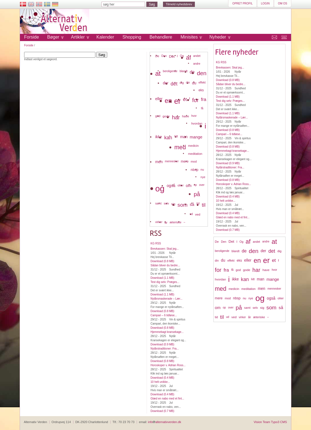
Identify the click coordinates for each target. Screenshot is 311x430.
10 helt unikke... (225, 200)
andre (265, 241)
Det (231, 241)
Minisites (189, 37)
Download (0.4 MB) (228, 196)
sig (262, 307)
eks (239, 260)
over (230, 307)
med (220, 288)
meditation (248, 288)
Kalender (105, 37)
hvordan (220, 279)
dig (279, 251)
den (254, 251)
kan (245, 279)
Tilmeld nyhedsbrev (179, 4)
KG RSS (221, 62)
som (271, 307)
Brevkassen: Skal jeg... (230, 67)
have (265, 270)
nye (250, 298)
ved (234, 317)
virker (242, 317)
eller (247, 260)
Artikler (78, 37)
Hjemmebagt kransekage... (232, 150)
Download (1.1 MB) (228, 96)
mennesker (274, 288)
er (266, 260)
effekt (230, 260)
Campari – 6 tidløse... (229, 134)
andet (256, 241)
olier (281, 298)
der (263, 251)
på (239, 308)
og (259, 298)
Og (241, 241)
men (261, 289)
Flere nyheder (237, 52)
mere (219, 298)
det (271, 251)
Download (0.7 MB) (228, 229)
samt (247, 307)
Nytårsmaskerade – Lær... (232, 117)
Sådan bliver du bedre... (230, 84)
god (238, 270)
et (274, 260)
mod (228, 298)
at (274, 241)
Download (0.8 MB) (228, 80)
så (281, 307)
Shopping (132, 37)
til (222, 317)
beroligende (222, 250)
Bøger (53, 37)
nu (244, 298)
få (232, 269)
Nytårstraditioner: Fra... (230, 167)
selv (255, 307)
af (248, 241)
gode (246, 270)
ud (227, 316)
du (223, 260)
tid (216, 317)
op (224, 307)
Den (223, 241)
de (244, 251)
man (260, 279)
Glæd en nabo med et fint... (232, 217)
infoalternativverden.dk (164, 422)
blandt (235, 251)
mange (272, 279)
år (249, 317)
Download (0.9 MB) (228, 163)
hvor (274, 269)
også (271, 298)
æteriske (259, 317)
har (256, 270)
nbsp (237, 298)
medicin (234, 288)
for (218, 270)
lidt (253, 279)
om (218, 307)
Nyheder (217, 37)
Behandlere (160, 37)
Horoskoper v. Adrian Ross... (233, 184)
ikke (235, 279)
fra (226, 269)
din (217, 260)
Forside (31, 37)
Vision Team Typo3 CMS (270, 422)
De (217, 241)
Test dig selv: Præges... (230, 100)
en (257, 260)
